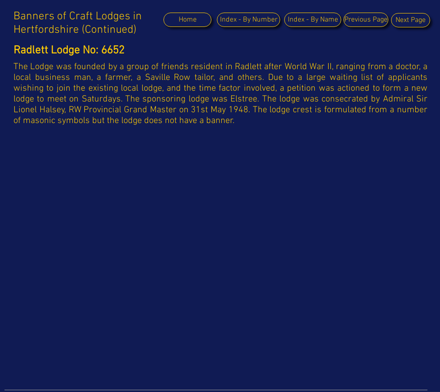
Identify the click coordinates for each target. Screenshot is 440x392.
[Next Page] (410, 20)
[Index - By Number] (248, 20)
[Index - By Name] (312, 20)
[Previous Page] (365, 20)
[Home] (187, 20)
